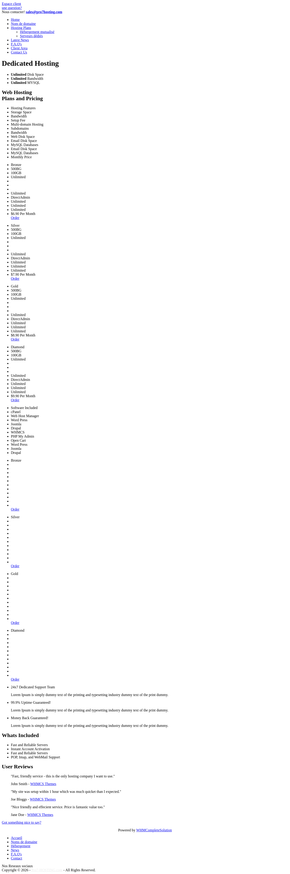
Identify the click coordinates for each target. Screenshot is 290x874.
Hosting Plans (21, 28)
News (15, 850)
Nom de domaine (23, 24)
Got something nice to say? (21, 822)
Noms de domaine (24, 842)
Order (15, 218)
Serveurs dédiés (31, 36)
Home (15, 20)
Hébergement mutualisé (37, 32)
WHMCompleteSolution (154, 830)
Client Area (19, 48)
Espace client (11, 4)
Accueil (16, 838)
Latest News (20, 40)
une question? (12, 8)
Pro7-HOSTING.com (46, 870)
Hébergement (20, 846)
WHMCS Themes (43, 784)
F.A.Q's (16, 44)
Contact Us (19, 52)
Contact (16, 858)
